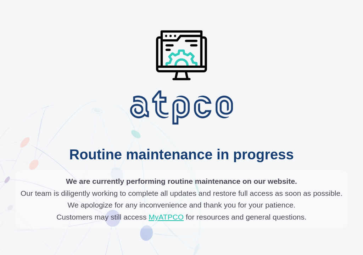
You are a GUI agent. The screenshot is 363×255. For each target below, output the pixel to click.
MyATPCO (166, 217)
